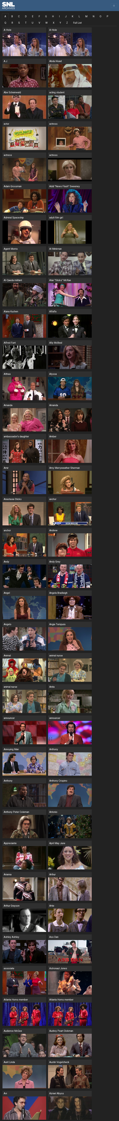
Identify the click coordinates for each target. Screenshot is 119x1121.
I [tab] (59, 16)
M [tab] (86, 16)
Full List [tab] (77, 23)
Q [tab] (5, 23)
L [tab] (79, 16)
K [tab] (72, 16)
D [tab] (26, 16)
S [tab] (19, 23)
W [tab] (46, 23)
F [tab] (39, 16)
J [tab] (65, 16)
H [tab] (53, 16)
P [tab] (107, 16)
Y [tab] (60, 23)
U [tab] (32, 23)
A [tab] (5, 16)
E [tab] (32, 16)
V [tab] (39, 23)
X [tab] (53, 23)
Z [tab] (67, 23)
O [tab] (100, 16)
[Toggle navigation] (114, 5)
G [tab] (46, 16)
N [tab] (93, 16)
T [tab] (25, 23)
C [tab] (19, 16)
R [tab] (12, 23)
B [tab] (12, 16)
